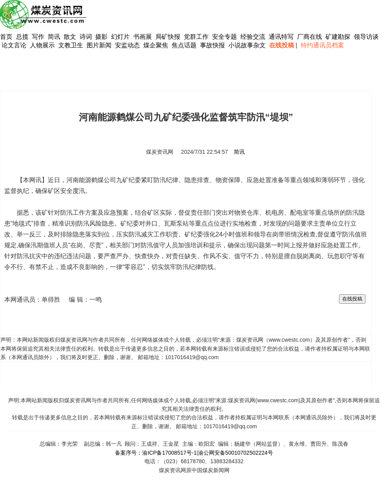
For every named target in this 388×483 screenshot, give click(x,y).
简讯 (54, 36)
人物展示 (42, 45)
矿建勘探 (337, 36)
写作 (38, 36)
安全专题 (224, 36)
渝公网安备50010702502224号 (235, 453)
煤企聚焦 (155, 45)
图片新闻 (99, 45)
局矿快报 (167, 36)
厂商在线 (309, 36)
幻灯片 (120, 36)
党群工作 (196, 36)
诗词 (87, 36)
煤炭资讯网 (159, 152)
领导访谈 (366, 36)
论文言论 (14, 45)
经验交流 (252, 36)
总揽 (22, 36)
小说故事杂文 (247, 45)
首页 (6, 36)
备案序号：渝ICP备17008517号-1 (156, 453)
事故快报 (212, 45)
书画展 (142, 36)
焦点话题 (184, 45)
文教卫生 (70, 45)
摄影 (102, 36)
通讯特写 (281, 36)
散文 (71, 36)
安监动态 (127, 45)
